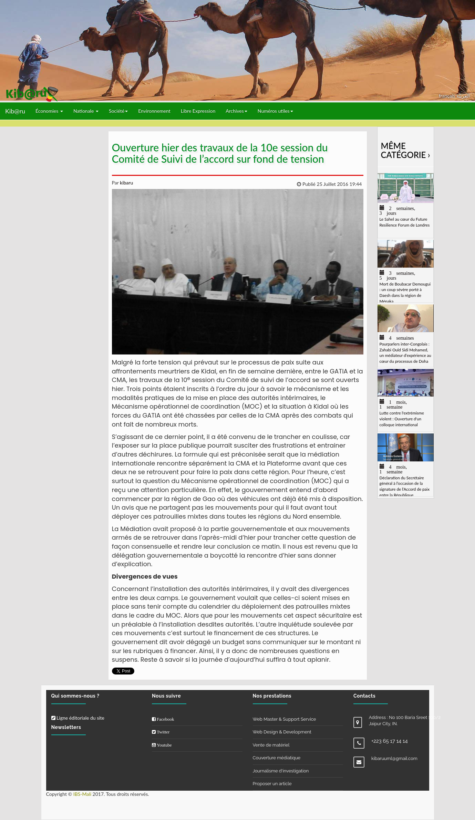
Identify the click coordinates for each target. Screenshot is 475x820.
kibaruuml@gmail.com (394, 758)
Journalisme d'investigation (281, 770)
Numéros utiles (275, 111)
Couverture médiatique (277, 757)
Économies (49, 111)
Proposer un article (272, 783)
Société (118, 111)
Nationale (86, 111)
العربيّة (463, 96)
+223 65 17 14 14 (389, 741)
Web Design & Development (282, 731)
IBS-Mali (82, 794)
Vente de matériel (271, 745)
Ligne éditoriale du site (77, 718)
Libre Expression (198, 111)
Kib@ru (15, 111)
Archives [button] (236, 111)
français (447, 96)
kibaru (125, 183)
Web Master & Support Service (284, 719)
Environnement (154, 111)
